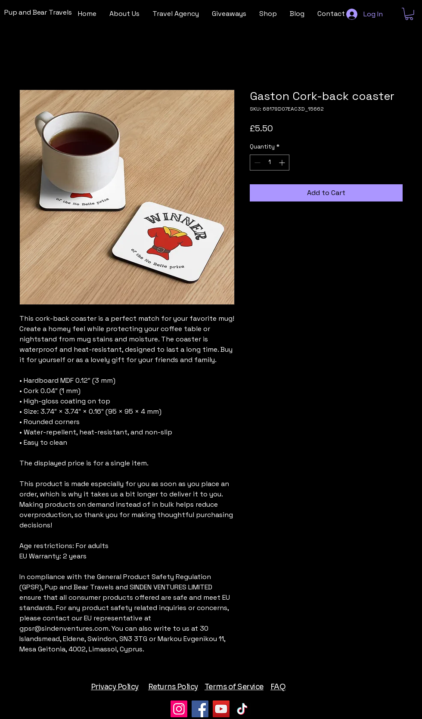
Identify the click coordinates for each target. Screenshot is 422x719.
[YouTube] (221, 708)
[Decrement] (256, 162)
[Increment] (282, 162)
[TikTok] (242, 708)
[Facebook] (200, 708)
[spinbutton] (269, 162)
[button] (409, 14)
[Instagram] (179, 708)
